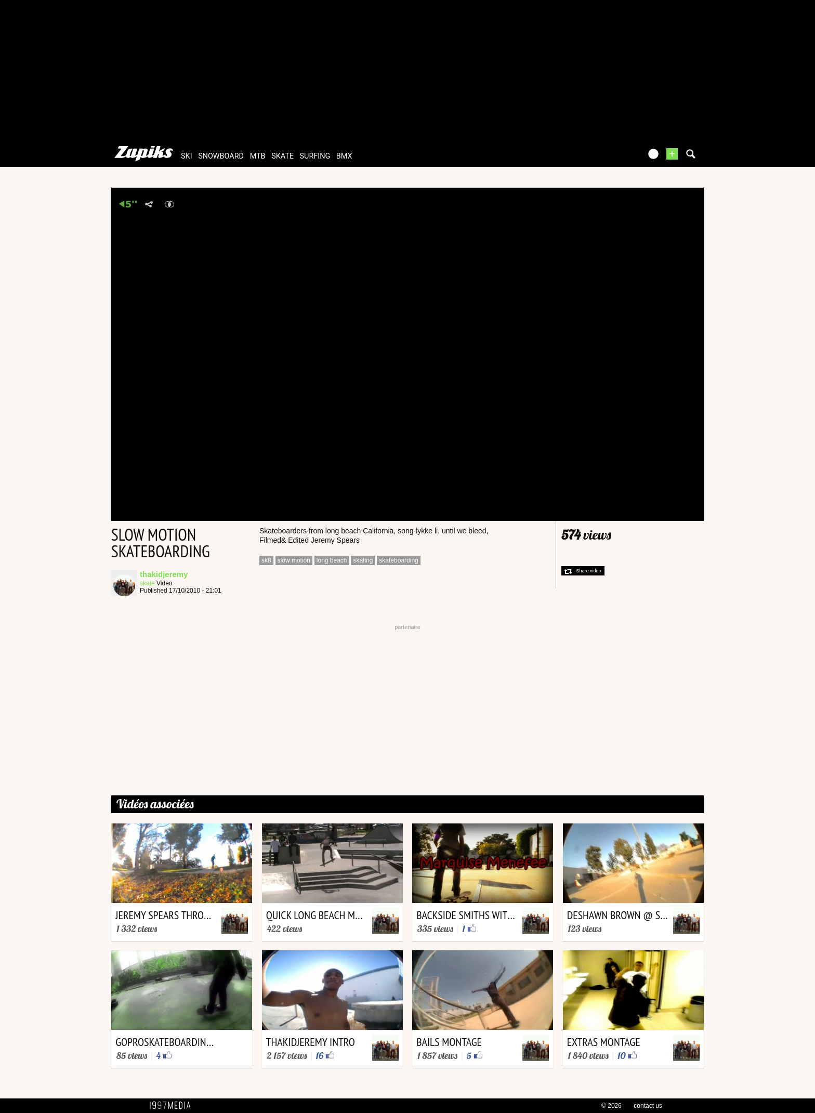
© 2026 (611, 1105)
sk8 (266, 560)
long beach (332, 560)
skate (282, 156)
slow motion (294, 560)
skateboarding (398, 560)
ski (186, 156)
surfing (315, 156)
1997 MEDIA (173, 1105)
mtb (258, 156)
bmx (344, 156)
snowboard (221, 156)
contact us (648, 1105)
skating (363, 560)
